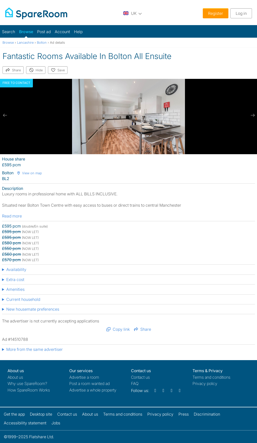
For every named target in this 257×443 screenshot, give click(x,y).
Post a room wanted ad (89, 383)
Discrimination (207, 414)
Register (215, 13)
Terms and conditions (211, 377)
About (15, 377)
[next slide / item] (252, 115)
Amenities (15, 289)
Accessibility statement (25, 422)
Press (183, 414)
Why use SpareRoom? (27, 383)
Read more (12, 215)
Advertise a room (84, 377)
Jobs (55, 422)
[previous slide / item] (5, 115)
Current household (23, 299)
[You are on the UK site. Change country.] (132, 13)
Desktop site (41, 414)
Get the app (14, 414)
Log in (241, 13)
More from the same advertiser (34, 349)
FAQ (135, 383)
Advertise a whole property (92, 390)
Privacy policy (204, 383)
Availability (16, 269)
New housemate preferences (32, 309)
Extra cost (15, 279)
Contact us (140, 377)
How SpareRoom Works (29, 390)
